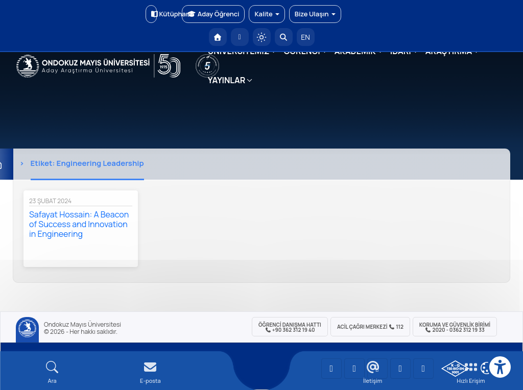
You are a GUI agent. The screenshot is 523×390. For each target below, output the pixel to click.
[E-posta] (240, 37)
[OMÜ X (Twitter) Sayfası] (400, 368)
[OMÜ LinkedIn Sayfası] (354, 368)
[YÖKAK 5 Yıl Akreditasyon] (207, 66)
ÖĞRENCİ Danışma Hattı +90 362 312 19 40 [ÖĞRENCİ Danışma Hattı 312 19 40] (289, 327)
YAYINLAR (226, 80)
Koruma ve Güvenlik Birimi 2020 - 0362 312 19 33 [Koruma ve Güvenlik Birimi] (454, 327)
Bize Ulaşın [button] (315, 13)
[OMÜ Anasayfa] (218, 37)
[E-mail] (150, 372)
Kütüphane (154, 13)
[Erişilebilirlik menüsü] (500, 367)
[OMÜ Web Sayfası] (98, 66)
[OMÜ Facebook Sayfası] (423, 368)
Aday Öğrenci (213, 13)
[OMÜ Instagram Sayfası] (377, 368)
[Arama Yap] (284, 37)
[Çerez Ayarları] (486, 368)
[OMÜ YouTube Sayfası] (331, 368)
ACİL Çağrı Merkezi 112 (370, 326)
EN (305, 37)
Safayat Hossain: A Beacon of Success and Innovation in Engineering (79, 224)
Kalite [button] (266, 13)
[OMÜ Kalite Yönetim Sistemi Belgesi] (455, 368)
